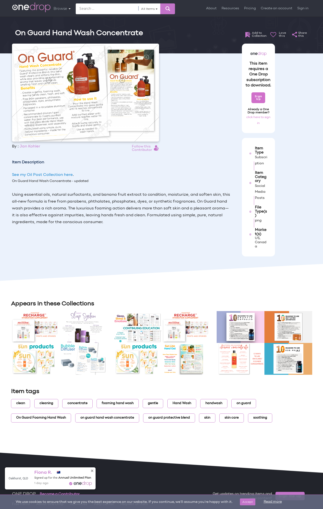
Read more (273, 501)
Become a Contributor (60, 494)
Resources (230, 8)
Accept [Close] (247, 502)
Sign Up (258, 98)
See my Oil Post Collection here (42, 175)
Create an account (276, 8)
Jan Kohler (30, 146)
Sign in (303, 8)
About (211, 8)
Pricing (250, 8)
